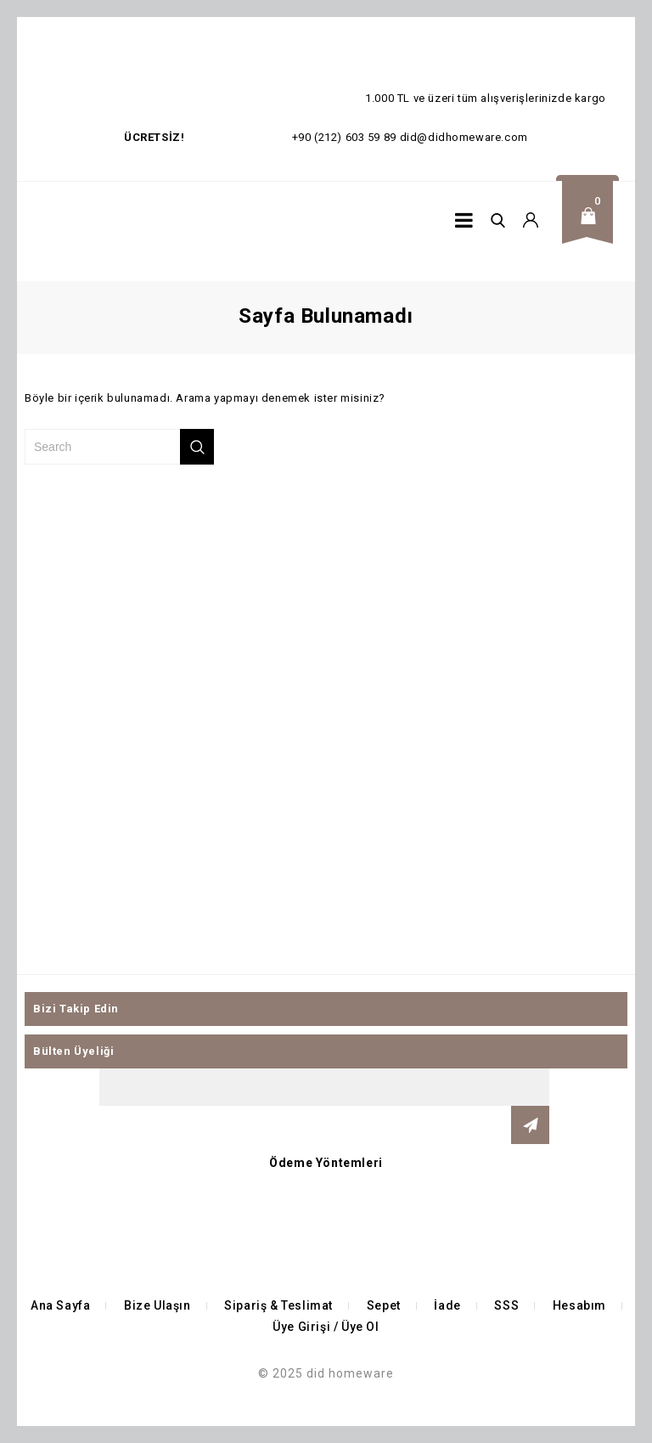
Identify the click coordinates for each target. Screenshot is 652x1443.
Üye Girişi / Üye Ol (326, 1326)
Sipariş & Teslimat (278, 1305)
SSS (506, 1305)
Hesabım (579, 1305)
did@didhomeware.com (464, 137)
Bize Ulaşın (157, 1305)
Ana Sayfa (60, 1305)
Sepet (384, 1305)
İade (447, 1305)
